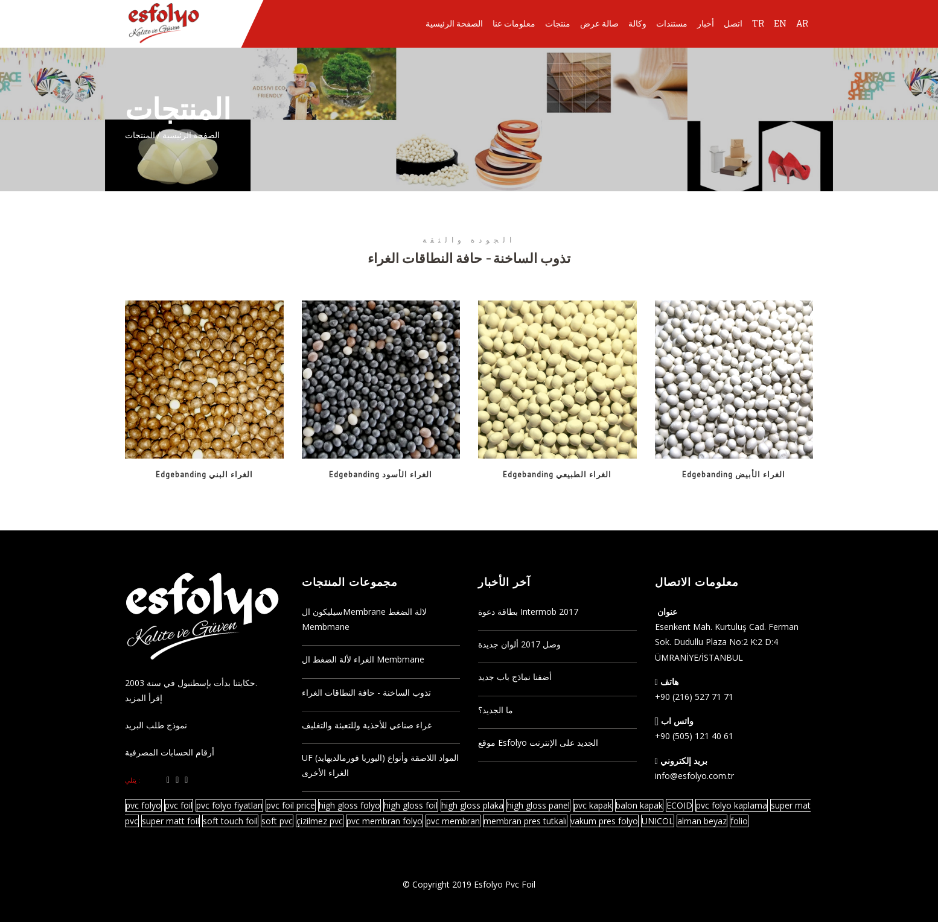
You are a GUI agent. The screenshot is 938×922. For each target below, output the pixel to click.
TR (758, 23)
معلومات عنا (514, 23)
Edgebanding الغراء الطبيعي (557, 474)
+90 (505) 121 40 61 (694, 736)
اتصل (733, 23)
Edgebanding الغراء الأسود (380, 474)
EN (780, 23)
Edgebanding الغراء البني (204, 474)
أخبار (705, 23)
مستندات (672, 23)
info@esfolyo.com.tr (694, 775)
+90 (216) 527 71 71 (694, 696)
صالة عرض (599, 23)
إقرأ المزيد (143, 698)
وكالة (637, 23)
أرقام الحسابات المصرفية (169, 752)
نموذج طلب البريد (156, 725)
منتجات (557, 23)
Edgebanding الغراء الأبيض (733, 474)
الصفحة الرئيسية (454, 23)
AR (802, 23)
